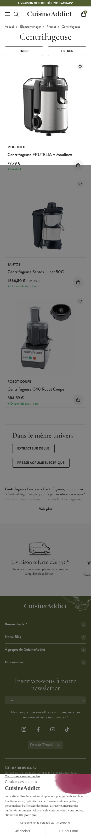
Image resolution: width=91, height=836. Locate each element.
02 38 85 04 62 (24, 768)
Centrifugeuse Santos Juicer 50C (35, 272)
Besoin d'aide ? (45, 624)
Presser (51, 27)
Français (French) (45, 745)
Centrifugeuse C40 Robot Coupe (35, 389)
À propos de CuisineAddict (45, 649)
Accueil (10, 27)
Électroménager (30, 27)
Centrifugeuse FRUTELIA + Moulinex (39, 155)
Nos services (45, 662)
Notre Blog (45, 637)
